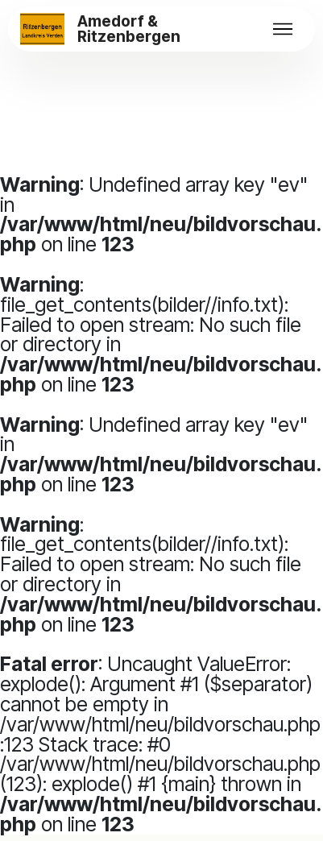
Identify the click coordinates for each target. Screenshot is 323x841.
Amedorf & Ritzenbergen (128, 29)
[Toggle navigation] (282, 29)
